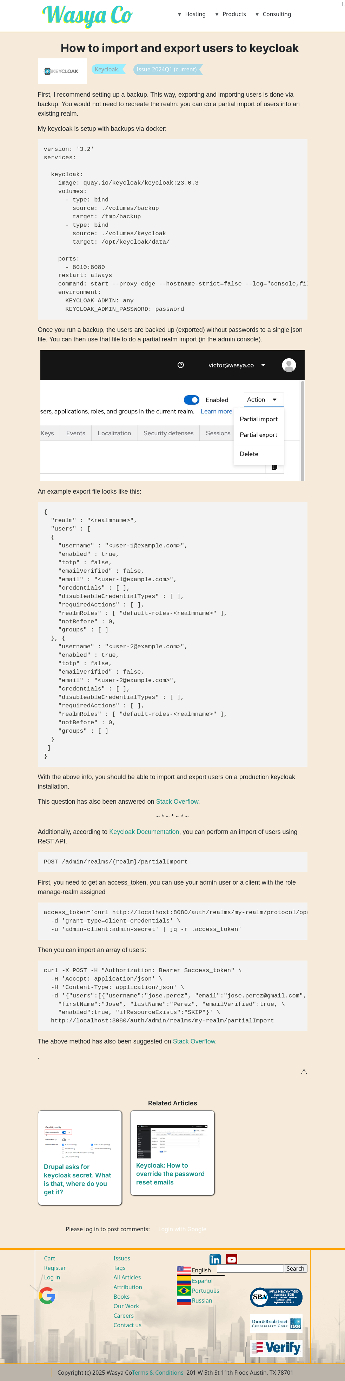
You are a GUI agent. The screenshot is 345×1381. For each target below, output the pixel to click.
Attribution (128, 1287)
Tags (120, 1268)
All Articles (127, 1277)
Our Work (126, 1306)
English (201, 1270)
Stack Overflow (177, 801)
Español (202, 1281)
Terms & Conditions (158, 1372)
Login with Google (182, 1229)
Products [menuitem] (230, 16)
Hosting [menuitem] (191, 16)
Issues (122, 1258)
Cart (49, 1258)
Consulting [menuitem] (272, 16)
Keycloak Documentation (144, 831)
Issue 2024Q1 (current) (167, 69)
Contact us (128, 1325)
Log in (52, 1277)
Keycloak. (107, 69)
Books (122, 1296)
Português (205, 1291)
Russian (202, 1300)
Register (55, 1268)
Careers (124, 1315)
